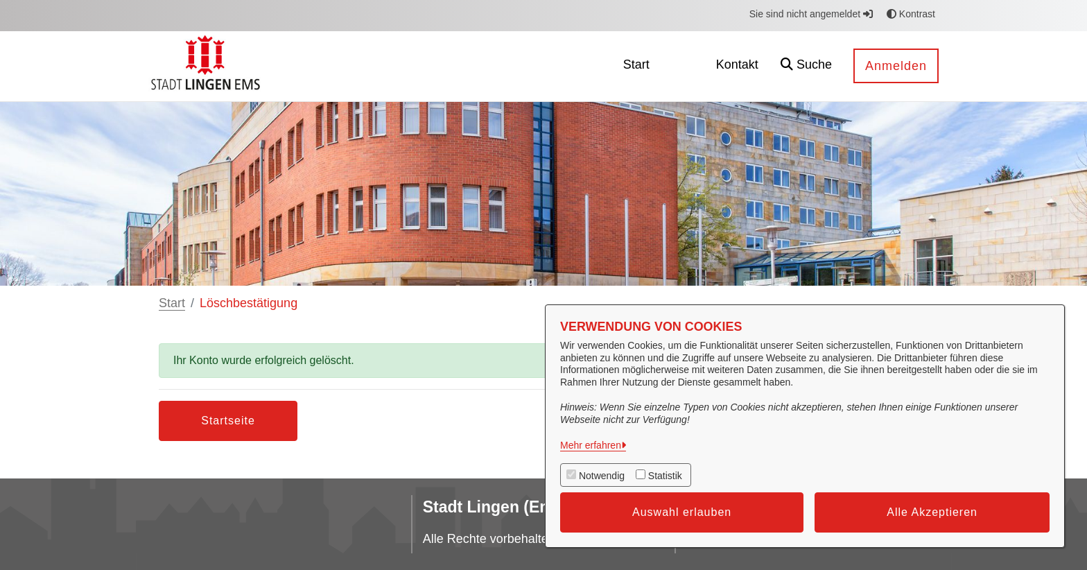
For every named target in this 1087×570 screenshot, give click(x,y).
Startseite (228, 420)
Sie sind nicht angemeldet (811, 13)
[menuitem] (636, 66)
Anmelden (896, 66)
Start (172, 303)
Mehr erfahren (590, 445)
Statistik (665, 475)
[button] (806, 66)
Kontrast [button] (911, 13)
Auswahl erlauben (681, 512)
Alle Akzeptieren (932, 512)
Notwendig (602, 475)
